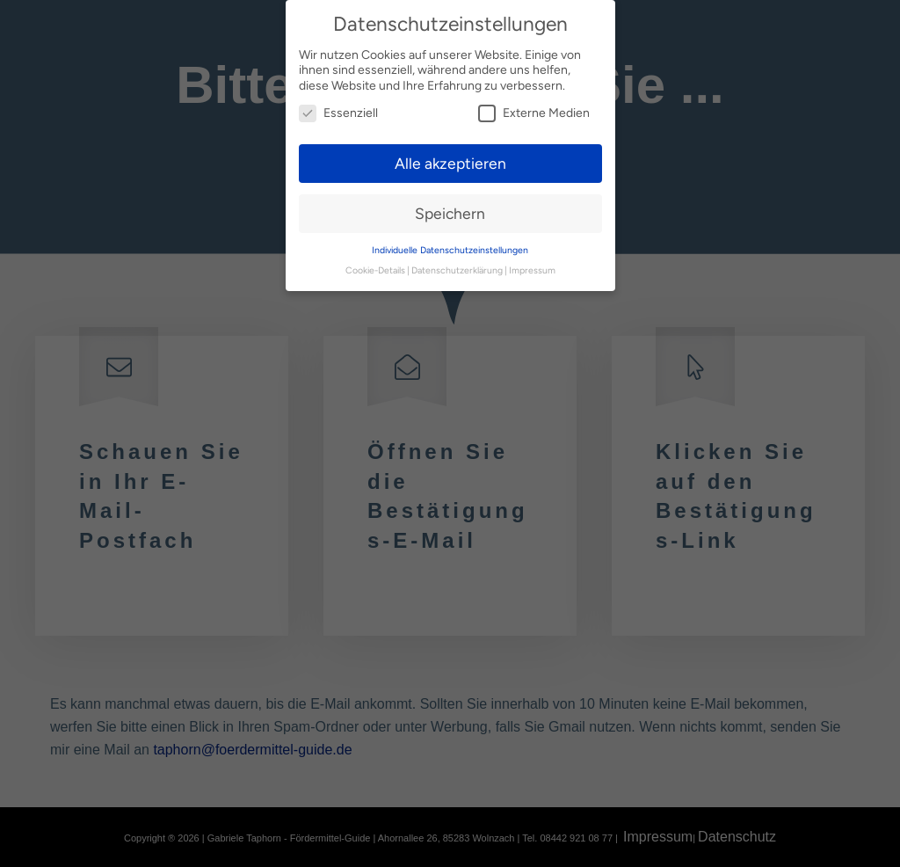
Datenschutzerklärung (457, 270)
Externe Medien (534, 113)
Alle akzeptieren (450, 163)
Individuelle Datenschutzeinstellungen (450, 250)
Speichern (450, 213)
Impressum (532, 270)
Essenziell (338, 113)
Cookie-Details (375, 270)
